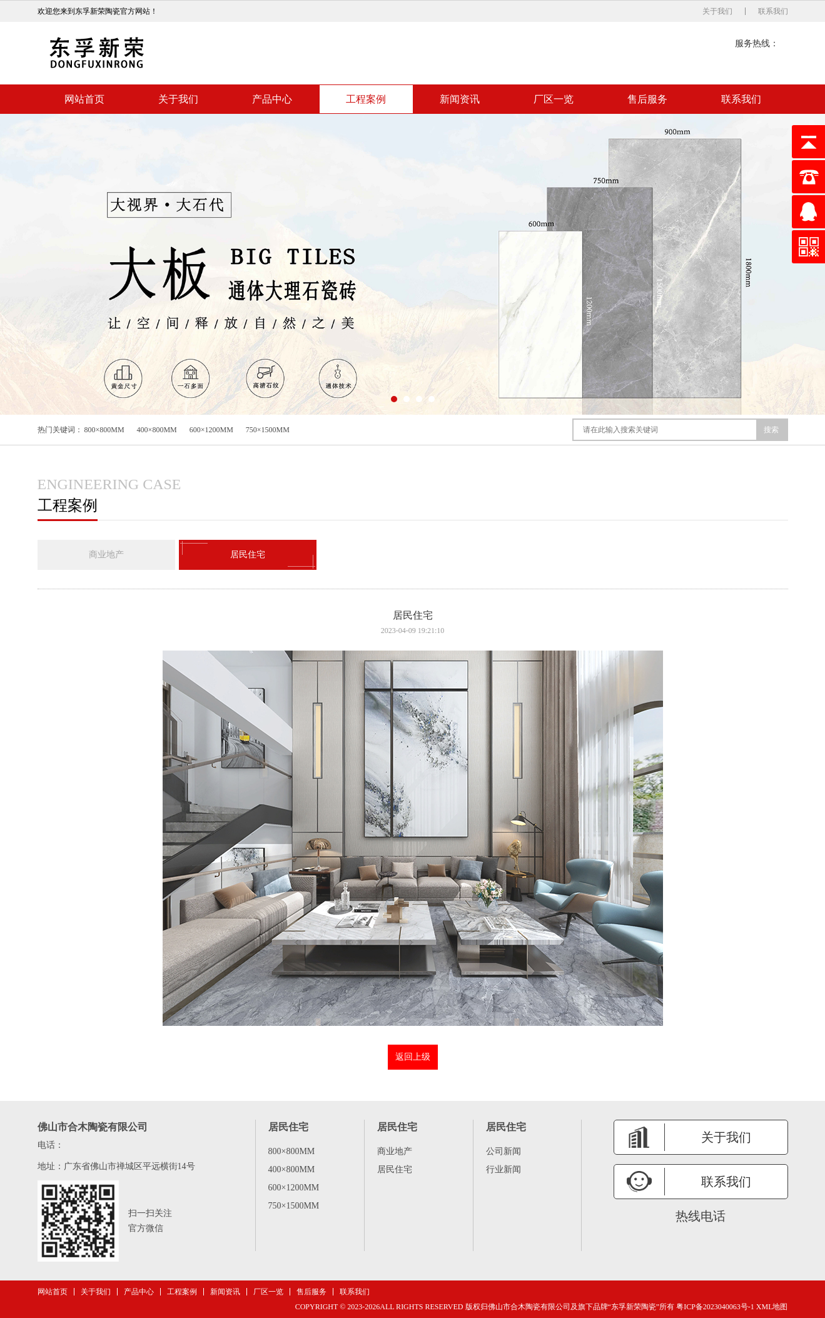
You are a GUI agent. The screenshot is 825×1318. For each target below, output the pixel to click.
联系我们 (773, 11)
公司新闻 (503, 1151)
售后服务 (647, 99)
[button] (394, 399)
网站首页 (84, 99)
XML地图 (772, 1306)
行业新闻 (503, 1169)
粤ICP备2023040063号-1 (715, 1306)
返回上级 (412, 1057)
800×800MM (104, 429)
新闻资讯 (460, 99)
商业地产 (106, 554)
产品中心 (272, 99)
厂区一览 (554, 99)
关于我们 (717, 11)
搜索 (771, 429)
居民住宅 (247, 555)
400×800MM (157, 429)
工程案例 (366, 99)
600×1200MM (211, 429)
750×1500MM (268, 429)
